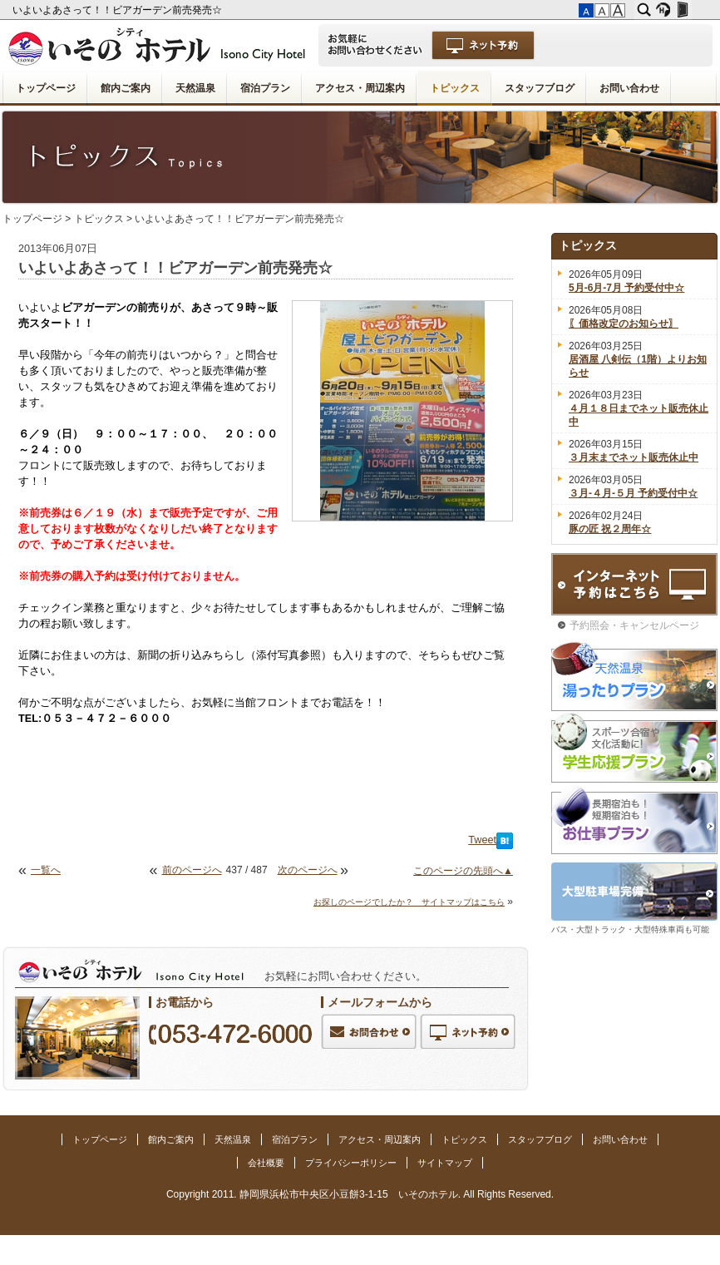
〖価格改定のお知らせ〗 (623, 323)
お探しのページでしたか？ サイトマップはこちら (409, 902)
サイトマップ (444, 1163)
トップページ (46, 88)
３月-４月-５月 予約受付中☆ (633, 493)
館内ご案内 (125, 88)
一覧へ (46, 870)
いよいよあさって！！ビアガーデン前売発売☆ (118, 10)
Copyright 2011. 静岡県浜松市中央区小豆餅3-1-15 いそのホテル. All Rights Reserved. (360, 1194)
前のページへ (192, 870)
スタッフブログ (540, 88)
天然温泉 (195, 88)
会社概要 (266, 1163)
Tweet (482, 840)
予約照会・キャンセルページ (634, 625)
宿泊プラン (265, 88)
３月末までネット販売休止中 (633, 457)
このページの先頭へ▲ (463, 871)
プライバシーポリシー (351, 1163)
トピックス (455, 88)
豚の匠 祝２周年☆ (610, 529)
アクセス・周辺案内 (360, 88)
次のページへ (308, 870)
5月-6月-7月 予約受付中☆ (626, 288)
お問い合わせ (629, 88)
